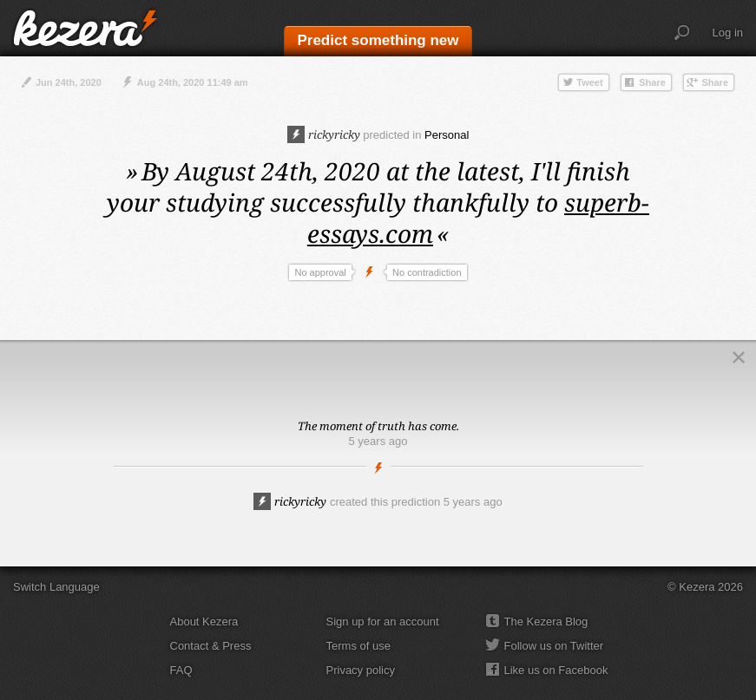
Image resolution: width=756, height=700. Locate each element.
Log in (728, 32)
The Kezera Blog (546, 621)
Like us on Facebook (556, 670)
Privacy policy (360, 670)
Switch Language (56, 586)
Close (738, 357)
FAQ (181, 670)
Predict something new (377, 40)
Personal (446, 134)
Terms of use (358, 645)
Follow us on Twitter (554, 645)
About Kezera (204, 621)
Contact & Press (211, 645)
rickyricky (323, 134)
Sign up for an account (382, 621)
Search (682, 33)
